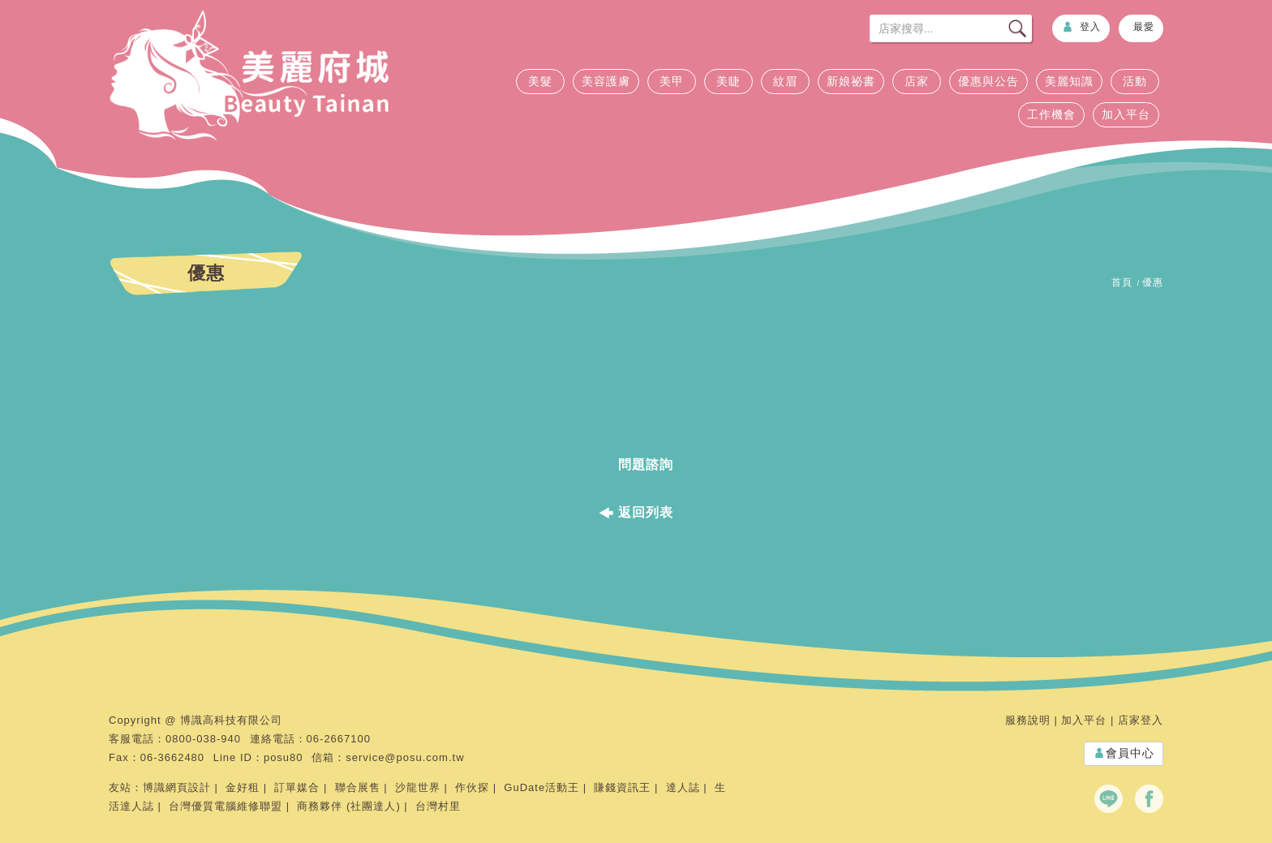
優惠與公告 (988, 81)
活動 (1135, 81)
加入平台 (1126, 114)
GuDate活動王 (541, 787)
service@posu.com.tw (405, 757)
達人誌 (683, 787)
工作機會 (1051, 114)
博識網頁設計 (177, 787)
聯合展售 (357, 787)
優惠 (1152, 282)
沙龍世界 (417, 787)
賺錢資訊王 (622, 787)
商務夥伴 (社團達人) (348, 806)
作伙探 (472, 787)
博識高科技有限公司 (231, 720)
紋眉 (785, 81)
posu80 (283, 757)
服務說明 (1028, 720)
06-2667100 (339, 739)
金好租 (243, 787)
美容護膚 (606, 81)
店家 (917, 81)
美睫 (728, 81)
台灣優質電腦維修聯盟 (225, 806)
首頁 (1121, 282)
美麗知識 (1069, 81)
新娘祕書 (851, 81)
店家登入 (1140, 720)
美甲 (672, 81)
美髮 (540, 81)
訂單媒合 (297, 787)
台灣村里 (438, 806)
